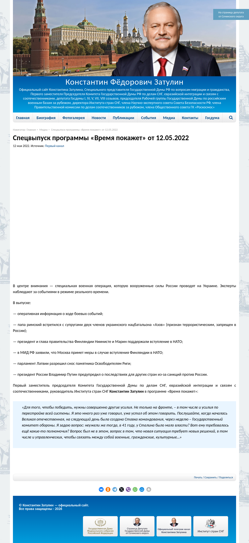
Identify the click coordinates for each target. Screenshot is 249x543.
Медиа (169, 117)
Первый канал (54, 146)
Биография (46, 117)
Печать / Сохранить (205, 477)
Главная (23, 117)
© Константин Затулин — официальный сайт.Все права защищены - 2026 (54, 507)
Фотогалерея (73, 117)
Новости (99, 117)
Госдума (212, 117)
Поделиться (226, 477)
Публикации (123, 117)
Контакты (190, 117)
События (148, 117)
